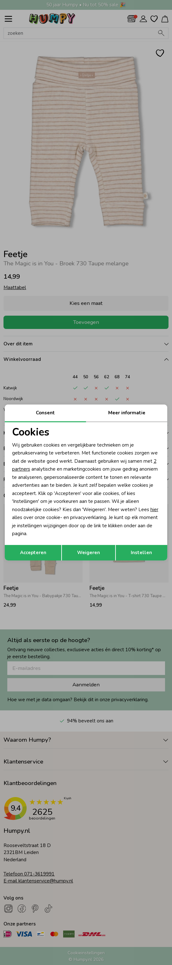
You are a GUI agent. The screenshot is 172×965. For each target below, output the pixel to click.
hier (154, 509)
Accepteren (33, 552)
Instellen (141, 552)
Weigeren (88, 552)
